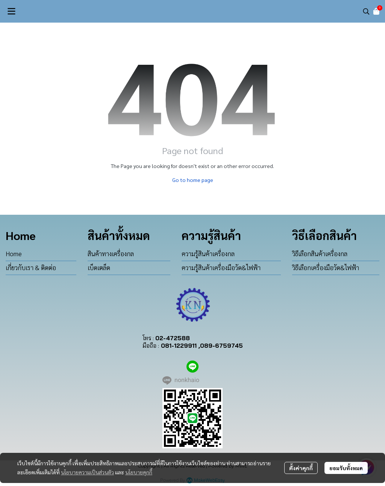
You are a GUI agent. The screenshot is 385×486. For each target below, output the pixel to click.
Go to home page (192, 179)
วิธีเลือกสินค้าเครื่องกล (319, 253)
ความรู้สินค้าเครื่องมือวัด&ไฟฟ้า (221, 267)
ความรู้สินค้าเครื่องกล (208, 253)
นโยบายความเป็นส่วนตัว (87, 472)
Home (14, 253)
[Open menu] (11, 11)
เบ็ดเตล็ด (99, 267)
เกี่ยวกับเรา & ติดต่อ (31, 267)
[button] (366, 11)
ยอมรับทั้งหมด (346, 468)
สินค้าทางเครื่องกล (111, 253)
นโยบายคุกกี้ (138, 472)
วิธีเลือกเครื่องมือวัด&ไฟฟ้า (325, 267)
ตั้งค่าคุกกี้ (301, 468)
